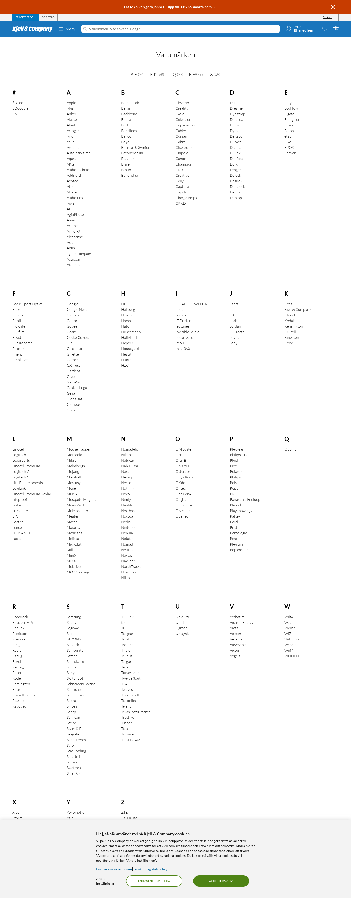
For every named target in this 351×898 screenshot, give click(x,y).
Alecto (72, 113)
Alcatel (72, 185)
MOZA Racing (78, 565)
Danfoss (236, 152)
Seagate (73, 727)
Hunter (127, 353)
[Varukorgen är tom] (335, 28)
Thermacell (130, 688)
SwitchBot (75, 671)
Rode (16, 671)
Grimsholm (76, 403)
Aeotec (72, 174)
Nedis (126, 515)
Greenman (75, 370)
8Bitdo (17, 96)
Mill (70, 543)
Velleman (237, 632)
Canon (181, 152)
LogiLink (19, 481)
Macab (72, 515)
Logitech (19, 448)
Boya (125, 135)
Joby (233, 336)
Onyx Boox (184, 470)
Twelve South (132, 671)
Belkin (126, 101)
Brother (127, 118)
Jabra (234, 297)
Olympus (183, 504)
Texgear (127, 627)
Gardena (74, 364)
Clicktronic (184, 141)
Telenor (127, 699)
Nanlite (127, 498)
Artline (72, 219)
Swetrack (74, 761)
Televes (127, 683)
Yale (70, 811)
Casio (180, 107)
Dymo (235, 124)
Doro (234, 157)
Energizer (291, 113)
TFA (124, 677)
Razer (16, 666)
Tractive (127, 710)
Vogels (235, 649)
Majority (74, 520)
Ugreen (181, 621)
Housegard (130, 342)
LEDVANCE (21, 526)
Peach (235, 532)
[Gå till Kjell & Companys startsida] (33, 29)
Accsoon (73, 252)
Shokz (71, 627)
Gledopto (74, 342)
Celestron (183, 113)
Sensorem (75, 755)
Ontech (182, 481)
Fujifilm (18, 325)
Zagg (125, 817)
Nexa (125, 465)
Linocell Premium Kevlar (31, 487)
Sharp (71, 705)
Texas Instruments (135, 705)
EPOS (289, 141)
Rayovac (19, 699)
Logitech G (21, 465)
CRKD (181, 196)
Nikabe (127, 448)
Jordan (235, 319)
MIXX (71, 554)
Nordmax (128, 565)
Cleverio (182, 96)
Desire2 (236, 174)
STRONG (74, 632)
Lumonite (20, 504)
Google (72, 297)
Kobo (288, 336)
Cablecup (183, 124)
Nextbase (128, 504)
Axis (70, 236)
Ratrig (17, 649)
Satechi (72, 649)
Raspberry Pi (22, 615)
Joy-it (234, 331)
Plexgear (237, 442)
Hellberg (128, 303)
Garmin (73, 308)
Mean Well (75, 498)
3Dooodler (21, 101)
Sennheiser (75, 688)
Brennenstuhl (132, 146)
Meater (73, 509)
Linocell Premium (26, 459)
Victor (235, 643)
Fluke (16, 303)
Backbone (129, 107)
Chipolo (182, 146)
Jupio (234, 303)
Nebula (127, 526)
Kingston (291, 331)
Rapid (17, 643)
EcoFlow (291, 101)
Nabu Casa (130, 459)
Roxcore (18, 632)
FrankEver (20, 353)
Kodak (289, 314)
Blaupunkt (129, 152)
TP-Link (127, 610)
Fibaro (17, 308)
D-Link (235, 146)
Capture (182, 180)
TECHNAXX (131, 733)
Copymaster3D (188, 118)
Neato (126, 476)
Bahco (126, 129)
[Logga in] (299, 28)
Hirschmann (131, 325)
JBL (233, 308)
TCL (124, 621)
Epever (290, 146)
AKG (70, 157)
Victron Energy (242, 615)
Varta (234, 621)
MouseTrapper (78, 442)
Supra (71, 694)
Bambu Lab (130, 96)
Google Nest (77, 303)
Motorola (74, 448)
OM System (185, 442)
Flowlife (18, 319)
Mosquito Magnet (81, 493)
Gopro (72, 314)
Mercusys (74, 476)
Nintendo (129, 520)
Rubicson (19, 627)
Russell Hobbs (23, 688)
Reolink (18, 621)
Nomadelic (129, 442)
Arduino (73, 141)
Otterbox (183, 465)
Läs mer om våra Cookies (114, 869)
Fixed (16, 331)
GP (69, 336)
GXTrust (73, 358)
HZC (125, 358)
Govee (72, 319)
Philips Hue (239, 448)
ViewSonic (238, 638)
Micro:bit (74, 537)
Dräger (235, 163)
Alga (70, 101)
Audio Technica (79, 163)
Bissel (126, 157)
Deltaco (236, 129)
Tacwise (127, 727)
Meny (67, 29)
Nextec (126, 548)
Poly (233, 476)
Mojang (73, 465)
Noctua (127, 509)
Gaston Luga (77, 381)
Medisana (75, 526)
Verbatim (237, 610)
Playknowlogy (241, 504)
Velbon (235, 627)
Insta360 (183, 342)
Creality (182, 101)
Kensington (293, 319)
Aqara (71, 152)
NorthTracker (132, 560)
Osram (181, 448)
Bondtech (129, 124)
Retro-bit (19, 694)
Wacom (290, 638)
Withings (291, 632)
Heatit (126, 347)
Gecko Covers (78, 331)
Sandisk (73, 638)
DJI (232, 96)
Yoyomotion (76, 805)
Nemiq (126, 470)
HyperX (127, 336)
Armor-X (73, 224)
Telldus (126, 649)
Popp (234, 481)
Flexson (18, 342)
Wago (289, 615)
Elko (287, 135)
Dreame (236, 101)
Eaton (289, 124)
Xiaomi (18, 805)
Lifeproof (19, 493)
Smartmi (73, 750)
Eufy (288, 96)
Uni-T (180, 615)
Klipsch (290, 308)
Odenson (183, 509)
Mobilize (74, 560)
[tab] (25, 17)
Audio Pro (75, 191)
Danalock (237, 180)
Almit (71, 118)
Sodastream (76, 733)
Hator (126, 319)
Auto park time (78, 146)
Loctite (18, 515)
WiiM (288, 643)
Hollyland (129, 331)
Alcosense (75, 230)
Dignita (236, 141)
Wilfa (288, 610)
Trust (125, 632)
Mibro (72, 453)
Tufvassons (130, 666)
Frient (17, 347)
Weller (289, 621)
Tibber (126, 716)
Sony (71, 666)
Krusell (290, 325)
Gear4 (72, 325)
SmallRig (73, 766)
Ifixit (179, 303)
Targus (126, 655)
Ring (16, 638)
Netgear (127, 453)
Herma (126, 308)
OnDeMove (185, 498)
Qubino (290, 442)
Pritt (233, 520)
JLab (233, 314)
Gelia (71, 386)
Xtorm (17, 811)
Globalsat (74, 392)
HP (123, 297)
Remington (21, 677)
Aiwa (71, 196)
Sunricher (74, 683)
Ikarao (181, 308)
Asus (70, 135)
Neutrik (127, 543)
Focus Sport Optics (27, 297)
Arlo (70, 129)
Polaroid (237, 465)
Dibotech (237, 113)
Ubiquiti (182, 610)
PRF (233, 487)
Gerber (72, 353)
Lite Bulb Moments (27, 476)
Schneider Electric (81, 677)
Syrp (70, 738)
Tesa (124, 722)
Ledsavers (20, 498)
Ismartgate (184, 331)
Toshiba (127, 638)
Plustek (236, 498)
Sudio (71, 660)
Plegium (236, 537)
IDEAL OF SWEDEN (192, 297)
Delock (235, 168)
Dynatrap (237, 107)
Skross (72, 699)
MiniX (71, 548)
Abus (71, 241)
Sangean (73, 710)
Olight (181, 493)
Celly (180, 174)
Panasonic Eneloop (245, 493)
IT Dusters (184, 314)
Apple (71, 96)
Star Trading (76, 744)
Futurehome (22, 336)
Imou (180, 336)
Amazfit (73, 213)
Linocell (18, 442)
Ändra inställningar (105, 881)
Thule (125, 643)
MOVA (72, 487)
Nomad (127, 537)
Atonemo (74, 258)
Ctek (179, 163)
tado (125, 615)
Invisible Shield (188, 325)
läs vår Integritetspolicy (150, 869)
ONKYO (182, 459)
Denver (236, 118)
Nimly (126, 493)
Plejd (234, 453)
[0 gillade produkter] (324, 28)
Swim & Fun (76, 722)
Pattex (235, 509)
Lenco (17, 520)
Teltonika (128, 694)
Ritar (16, 683)
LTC (15, 509)
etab (288, 129)
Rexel (16, 655)
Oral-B (181, 453)
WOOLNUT (294, 649)
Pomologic (238, 526)
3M (15, 107)
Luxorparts (21, 453)
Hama (126, 314)
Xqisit (17, 817)
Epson (289, 118)
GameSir (73, 375)
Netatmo (128, 532)
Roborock (20, 610)
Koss (288, 297)
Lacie (16, 532)
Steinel (72, 716)
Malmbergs (76, 459)
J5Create (237, 325)
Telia (124, 660)
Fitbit (16, 314)
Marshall (74, 470)
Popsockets (239, 543)
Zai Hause (129, 811)
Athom (72, 180)
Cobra (181, 135)
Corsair (181, 129)
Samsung (74, 610)
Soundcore (75, 655)
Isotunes (182, 319)
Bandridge (129, 168)
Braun (126, 163)
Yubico (72, 817)
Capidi (181, 185)
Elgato (289, 107)
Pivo (233, 459)
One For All (184, 487)
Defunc (235, 185)
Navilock (128, 554)
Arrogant (74, 124)
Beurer (126, 113)
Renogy (18, 660)
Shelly (71, 615)
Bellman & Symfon (135, 141)
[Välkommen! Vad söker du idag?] (183, 29)
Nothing (127, 481)
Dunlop (236, 191)
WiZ (287, 627)
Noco (125, 487)
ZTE (124, 805)
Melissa (73, 532)
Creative (182, 168)
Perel (234, 515)
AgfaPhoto (75, 208)
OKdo (180, 476)
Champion (184, 157)
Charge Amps (186, 191)
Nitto (125, 571)
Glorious (74, 398)
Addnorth (74, 168)
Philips (235, 470)
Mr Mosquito (77, 504)
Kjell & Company (297, 303)
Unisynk (182, 627)
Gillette (73, 347)
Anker (71, 107)
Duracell (236, 135)
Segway (73, 621)
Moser (72, 481)
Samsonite (75, 643)
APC (70, 202)
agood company (79, 247)
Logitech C (20, 470)
